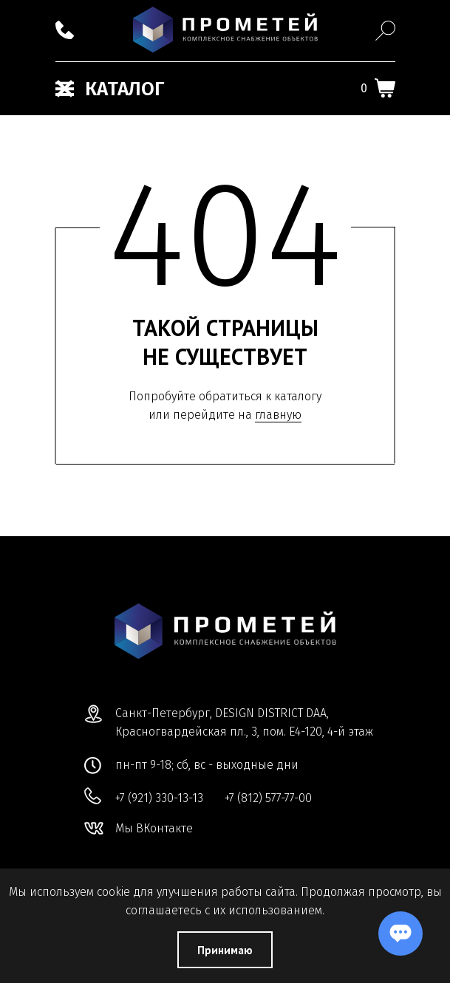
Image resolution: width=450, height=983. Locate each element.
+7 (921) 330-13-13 (159, 798)
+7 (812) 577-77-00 (268, 798)
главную (278, 415)
